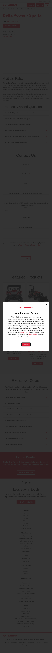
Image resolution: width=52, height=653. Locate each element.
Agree (26, 344)
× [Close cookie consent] (46, 304)
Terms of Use (32, 334)
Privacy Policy (24, 332)
